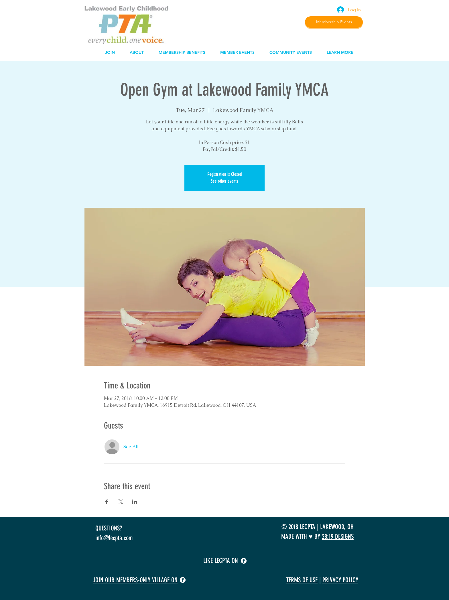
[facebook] (244, 561)
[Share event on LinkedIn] (134, 502)
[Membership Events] (334, 22)
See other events (224, 181)
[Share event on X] (120, 502)
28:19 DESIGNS (338, 536)
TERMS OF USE (302, 580)
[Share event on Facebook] (106, 502)
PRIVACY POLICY (340, 580)
